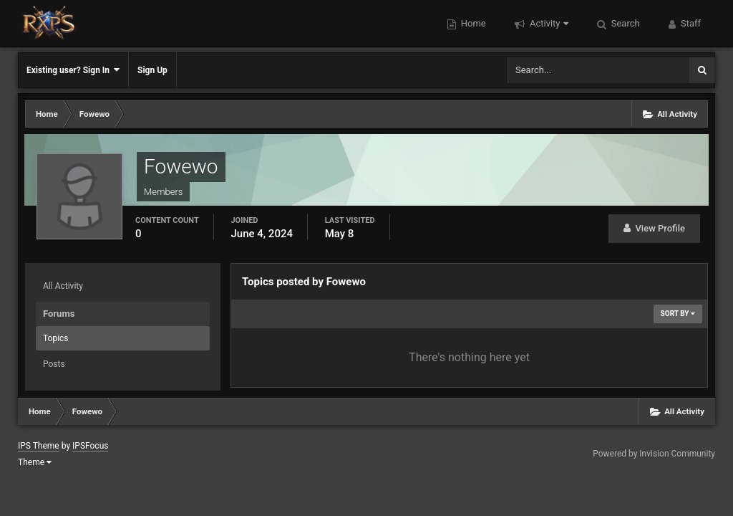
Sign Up (152, 70)
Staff (690, 23)
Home (472, 23)
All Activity (63, 286)
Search (624, 23)
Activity (548, 23)
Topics (56, 338)
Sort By (678, 313)
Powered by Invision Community (654, 454)
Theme (35, 462)
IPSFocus (90, 446)
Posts (54, 364)
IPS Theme (38, 446)
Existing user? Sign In (73, 69)
